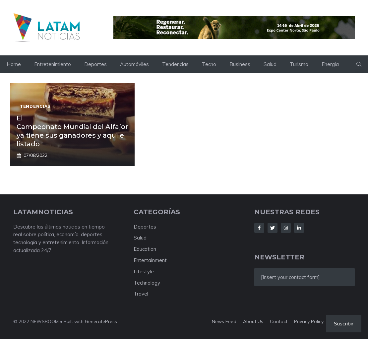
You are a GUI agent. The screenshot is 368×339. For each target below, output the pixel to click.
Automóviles (134, 64)
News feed (224, 321)
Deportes (95, 64)
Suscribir (343, 323)
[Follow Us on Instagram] (286, 228)
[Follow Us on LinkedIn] (299, 228)
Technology (147, 283)
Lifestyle (144, 271)
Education (145, 249)
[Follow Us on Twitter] (272, 228)
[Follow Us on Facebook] (259, 228)
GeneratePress (101, 321)
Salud (270, 64)
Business (239, 64)
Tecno (209, 64)
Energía (330, 64)
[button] (359, 64)
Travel (141, 294)
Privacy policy (309, 321)
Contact (278, 321)
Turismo (299, 64)
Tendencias (175, 64)
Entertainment (150, 260)
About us (253, 321)
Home (14, 64)
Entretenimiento (52, 64)
